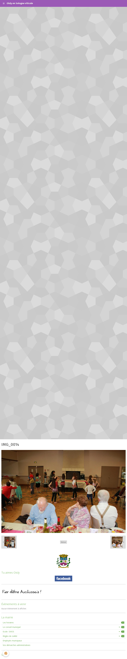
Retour (63, 542)
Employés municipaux (12, 640)
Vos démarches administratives (16, 645)
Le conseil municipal (63, 627)
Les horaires (63, 622)
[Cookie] (6, 653)
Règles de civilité (63, 636)
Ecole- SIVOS (63, 631)
